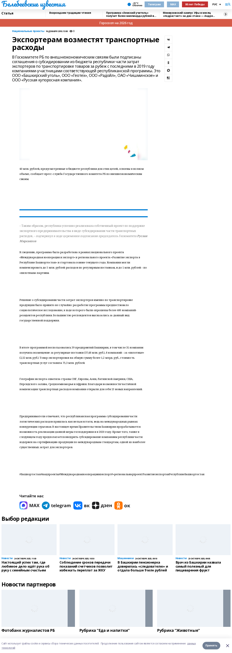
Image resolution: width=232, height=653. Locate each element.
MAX (173, 4)
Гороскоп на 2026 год (116, 23)
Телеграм (154, 4)
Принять (211, 645)
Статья (7, 13)
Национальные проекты (28, 31)
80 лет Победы (195, 4)
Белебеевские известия (33, 4)
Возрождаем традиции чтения (70, 12)
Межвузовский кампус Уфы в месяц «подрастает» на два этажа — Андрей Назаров (189, 14)
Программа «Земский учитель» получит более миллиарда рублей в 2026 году (130, 14)
